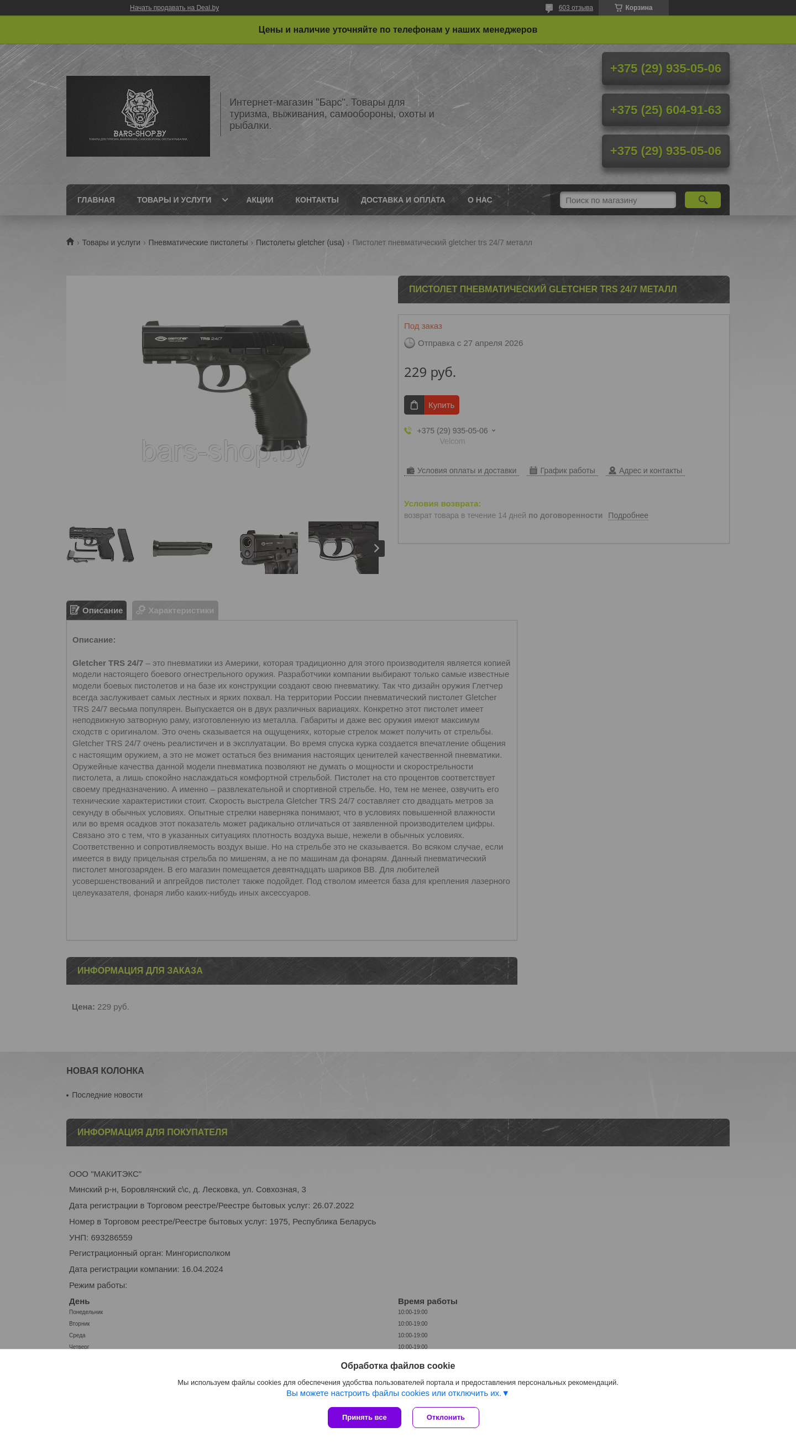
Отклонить (446, 1417)
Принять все (364, 1417)
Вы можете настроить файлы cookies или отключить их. (393, 1393)
